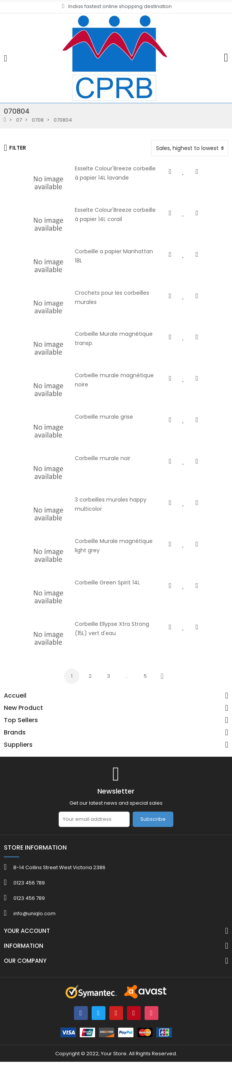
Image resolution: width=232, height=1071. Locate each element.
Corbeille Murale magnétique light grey (114, 548)
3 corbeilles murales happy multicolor (112, 506)
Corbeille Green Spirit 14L (94, 590)
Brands (15, 742)
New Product (23, 717)
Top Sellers (21, 730)
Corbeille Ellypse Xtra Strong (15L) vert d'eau (120, 633)
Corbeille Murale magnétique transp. (111, 337)
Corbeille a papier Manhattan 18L (105, 253)
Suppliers (18, 754)
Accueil (15, 705)
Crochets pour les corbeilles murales (111, 295)
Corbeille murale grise (91, 422)
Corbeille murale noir (89, 464)
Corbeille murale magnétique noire (109, 379)
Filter (15, 147)
